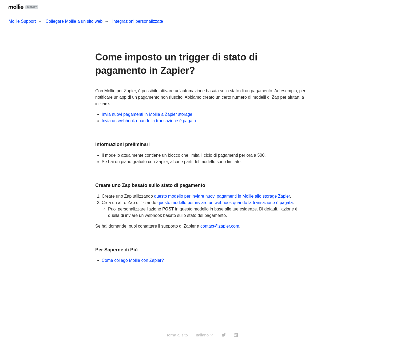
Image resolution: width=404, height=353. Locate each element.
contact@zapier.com (219, 226)
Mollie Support (22, 21)
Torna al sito (177, 335)
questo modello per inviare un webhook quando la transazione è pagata (225, 202)
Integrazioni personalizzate (137, 21)
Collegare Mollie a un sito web (74, 21)
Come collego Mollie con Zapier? (133, 260)
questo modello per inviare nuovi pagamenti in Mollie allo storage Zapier (222, 196)
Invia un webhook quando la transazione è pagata (149, 120)
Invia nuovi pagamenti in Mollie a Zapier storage (147, 114)
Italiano (205, 335)
